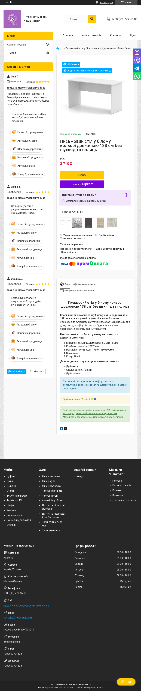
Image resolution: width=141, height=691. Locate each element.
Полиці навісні (15, 515)
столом (92, 325)
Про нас (116, 490)
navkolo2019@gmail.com (18, 617)
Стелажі (11, 524)
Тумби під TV (14, 500)
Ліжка (10, 481)
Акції (80, 476)
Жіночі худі (48, 481)
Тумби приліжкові (17, 495)
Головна (68, 35)
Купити (82, 175)
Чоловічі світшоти (52, 490)
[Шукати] (92, 19)
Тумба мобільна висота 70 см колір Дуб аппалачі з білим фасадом (29, 117)
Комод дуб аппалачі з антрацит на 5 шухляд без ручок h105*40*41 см (26, 301)
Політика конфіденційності (89, 687)
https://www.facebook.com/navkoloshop (26, 605)
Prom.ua (87, 684)
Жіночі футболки (51, 486)
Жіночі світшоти (51, 476)
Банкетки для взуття (19, 520)
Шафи (10, 505)
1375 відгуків (106, 2)
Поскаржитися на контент (61, 687)
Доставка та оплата (124, 500)
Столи (10, 490)
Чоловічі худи (50, 495)
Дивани (11, 486)
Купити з (82, 184)
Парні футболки (51, 530)
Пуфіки (11, 476)
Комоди (11, 510)
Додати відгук (16, 371)
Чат (126, 681)
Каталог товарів (91, 35)
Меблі (13, 53)
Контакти (115, 35)
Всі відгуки (36, 371)
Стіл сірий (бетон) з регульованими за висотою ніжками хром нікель (27, 209)
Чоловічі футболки (52, 500)
